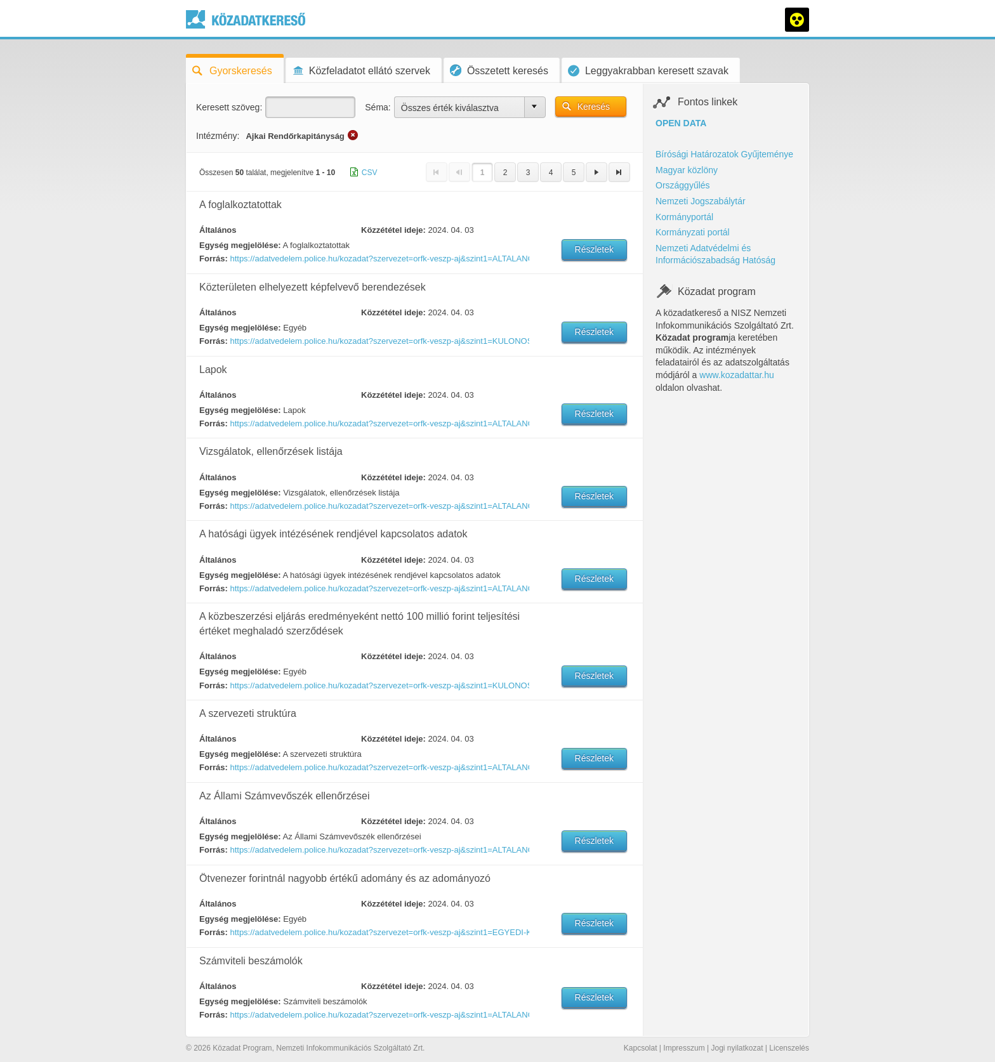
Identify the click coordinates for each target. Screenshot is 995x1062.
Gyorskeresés (232, 71)
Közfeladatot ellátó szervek (361, 71)
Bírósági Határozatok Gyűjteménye (724, 154)
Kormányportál (684, 217)
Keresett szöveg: (229, 107)
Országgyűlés (683, 185)
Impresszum (683, 1048)
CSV (370, 172)
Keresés (593, 107)
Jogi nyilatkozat (737, 1048)
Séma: (377, 107)
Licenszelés (789, 1048)
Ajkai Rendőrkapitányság (295, 136)
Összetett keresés (499, 70)
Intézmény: (217, 136)
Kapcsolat (640, 1048)
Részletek (594, 249)
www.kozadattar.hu (736, 375)
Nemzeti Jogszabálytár (701, 201)
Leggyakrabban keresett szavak (648, 71)
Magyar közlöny (687, 170)
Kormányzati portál (693, 232)
